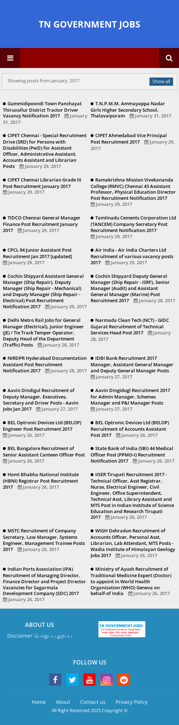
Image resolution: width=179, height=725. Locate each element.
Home (39, 702)
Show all (161, 81)
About (63, 702)
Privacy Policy (131, 702)
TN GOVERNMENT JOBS (89, 24)
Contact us (93, 702)
